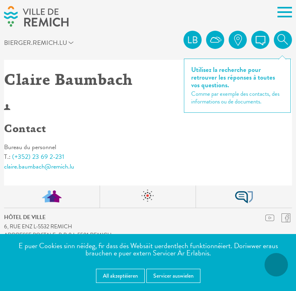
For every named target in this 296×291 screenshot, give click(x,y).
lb (192, 40)
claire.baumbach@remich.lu (39, 166)
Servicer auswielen (173, 276)
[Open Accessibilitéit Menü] (276, 264)
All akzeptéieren (120, 276)
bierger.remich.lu (18, 42)
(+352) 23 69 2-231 (38, 157)
